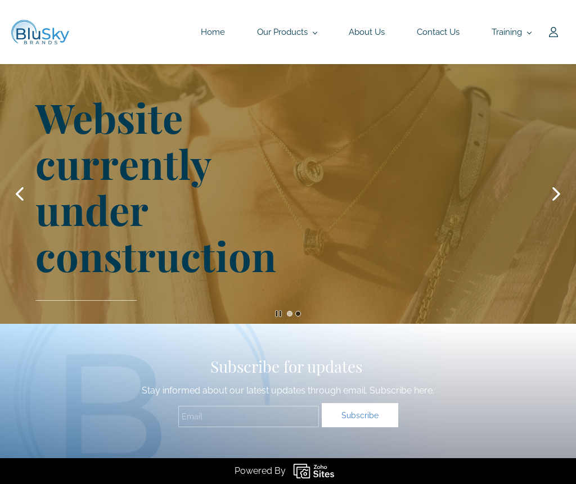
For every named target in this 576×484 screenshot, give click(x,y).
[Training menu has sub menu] (511, 32)
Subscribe (360, 415)
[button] (20, 194)
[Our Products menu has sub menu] (287, 32)
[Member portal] (553, 32)
